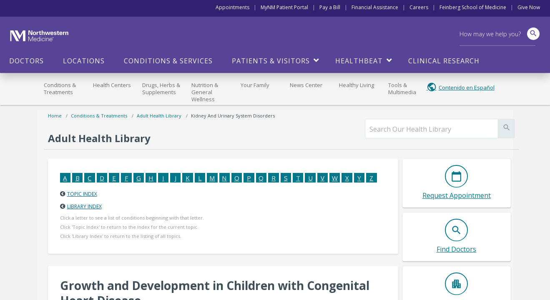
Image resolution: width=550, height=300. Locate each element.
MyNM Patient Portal (284, 7)
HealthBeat (359, 60)
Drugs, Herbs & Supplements (161, 88)
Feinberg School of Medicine (472, 7)
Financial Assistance (375, 7)
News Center (306, 85)
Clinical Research (444, 60)
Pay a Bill (329, 7)
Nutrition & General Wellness (204, 92)
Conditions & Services (168, 60)
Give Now (528, 7)
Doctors (26, 60)
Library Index (84, 206)
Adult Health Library (159, 115)
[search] (431, 129)
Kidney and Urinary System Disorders (233, 115)
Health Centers (112, 85)
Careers (418, 7)
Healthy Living (356, 85)
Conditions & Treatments (60, 88)
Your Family (255, 85)
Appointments (232, 7)
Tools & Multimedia (402, 88)
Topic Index (82, 194)
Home (55, 115)
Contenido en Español (467, 87)
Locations (84, 60)
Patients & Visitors (271, 60)
